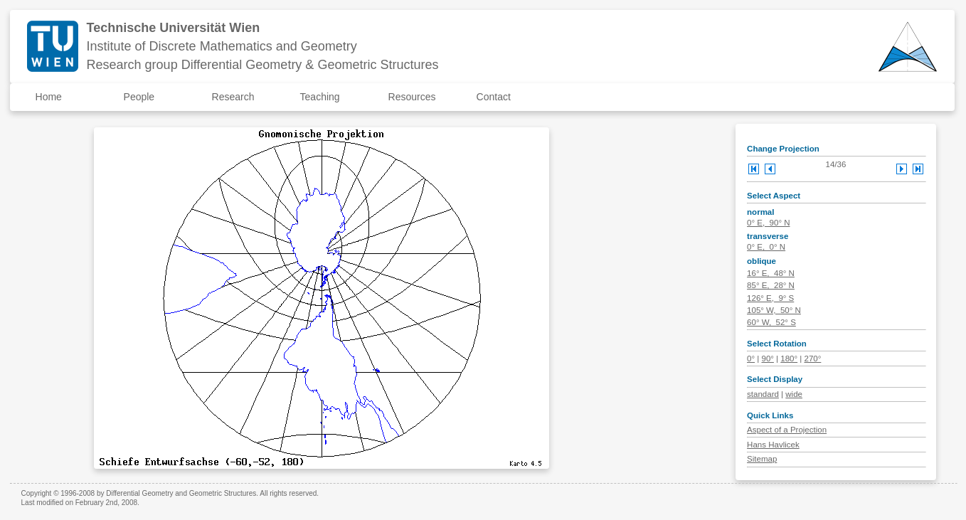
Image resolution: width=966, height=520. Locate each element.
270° (813, 358)
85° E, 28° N (771, 285)
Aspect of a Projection (787, 429)
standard (763, 394)
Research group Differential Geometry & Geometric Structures (263, 65)
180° (788, 358)
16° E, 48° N (771, 273)
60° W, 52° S (771, 322)
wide (793, 394)
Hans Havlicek (773, 444)
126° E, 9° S (770, 298)
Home (49, 96)
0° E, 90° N (768, 222)
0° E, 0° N (766, 247)
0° (751, 358)
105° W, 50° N (774, 310)
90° (767, 358)
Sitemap (762, 459)
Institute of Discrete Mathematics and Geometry (222, 46)
